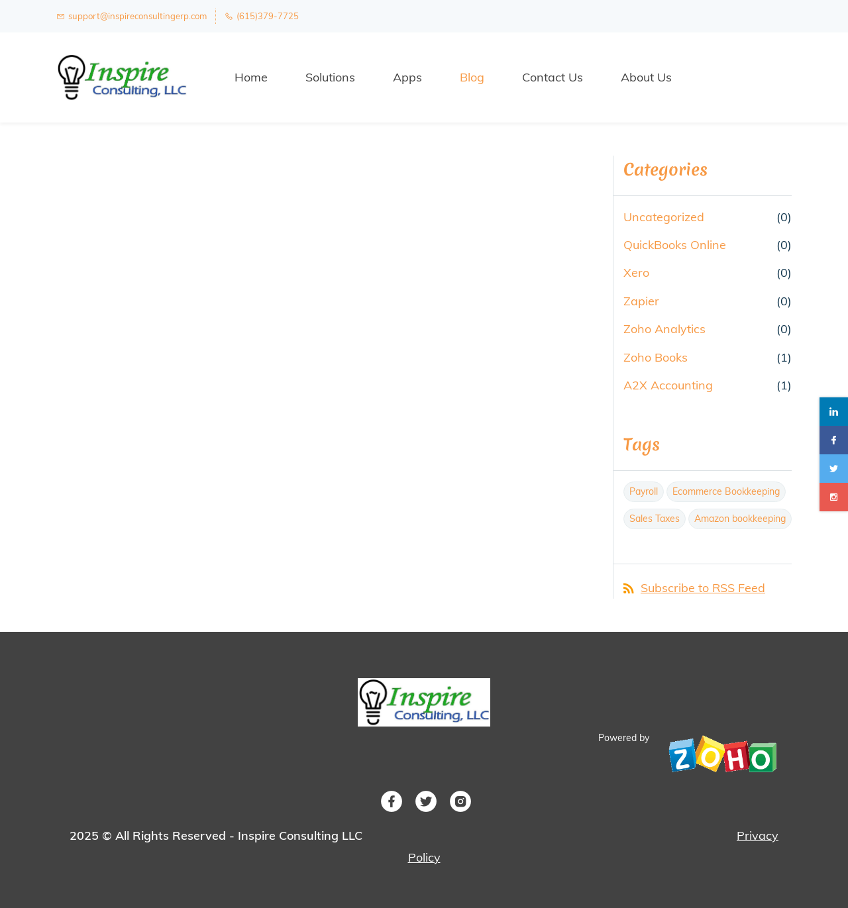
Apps (407, 77)
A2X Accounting (668, 385)
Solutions (330, 77)
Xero (636, 272)
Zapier (641, 301)
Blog (472, 77)
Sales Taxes (654, 519)
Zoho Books (655, 357)
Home (251, 77)
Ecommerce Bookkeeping (726, 491)
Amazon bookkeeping (740, 519)
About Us (646, 77)
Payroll (643, 491)
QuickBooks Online (674, 244)
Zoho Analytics (664, 328)
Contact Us (552, 77)
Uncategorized (663, 217)
